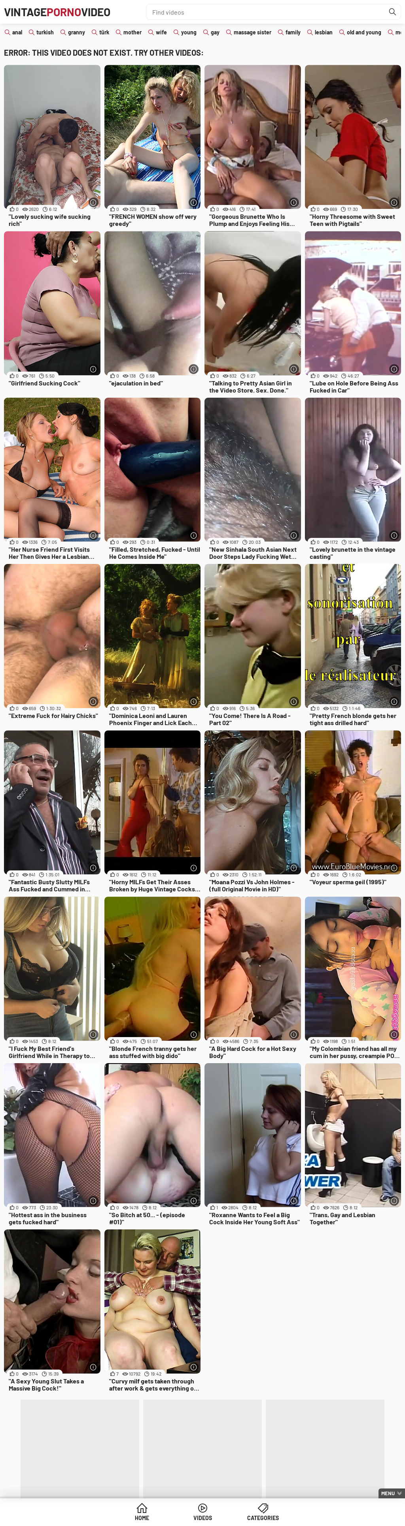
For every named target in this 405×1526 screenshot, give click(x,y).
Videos (202, 1518)
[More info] (93, 202)
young (189, 32)
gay (215, 32)
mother (132, 32)
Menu (388, 1493)
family (293, 32)
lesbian (324, 32)
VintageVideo (57, 12)
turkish (45, 32)
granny (76, 32)
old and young (364, 32)
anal (17, 32)
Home (142, 1518)
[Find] (392, 12)
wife (161, 32)
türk (104, 32)
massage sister (252, 32)
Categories (263, 1518)
